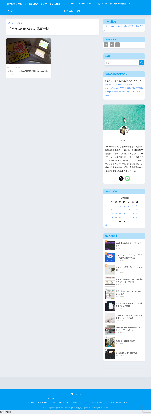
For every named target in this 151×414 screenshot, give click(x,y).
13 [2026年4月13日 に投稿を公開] (112, 213)
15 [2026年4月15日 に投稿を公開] (120, 213)
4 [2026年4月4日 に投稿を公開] (132, 206)
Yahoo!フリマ (129, 26)
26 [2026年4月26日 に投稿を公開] (137, 217)
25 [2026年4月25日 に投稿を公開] (133, 217)
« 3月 (107, 225)
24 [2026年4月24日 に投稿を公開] (128, 217)
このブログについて (94, 4)
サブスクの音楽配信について (130, 4)
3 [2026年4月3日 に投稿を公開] (128, 206)
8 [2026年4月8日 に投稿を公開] (120, 210)
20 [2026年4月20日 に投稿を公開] (112, 217)
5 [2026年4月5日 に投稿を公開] (136, 206)
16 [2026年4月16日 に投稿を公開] (124, 213)
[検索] (141, 62)
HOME (75, 393)
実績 (87, 11)
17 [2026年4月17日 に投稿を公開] (128, 213)
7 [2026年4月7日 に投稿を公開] (115, 210)
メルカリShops (110, 26)
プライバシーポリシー (59, 402)
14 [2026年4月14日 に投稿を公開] (116, 213)
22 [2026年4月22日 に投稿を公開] (120, 217)
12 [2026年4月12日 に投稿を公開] (137, 210)
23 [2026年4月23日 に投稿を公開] (124, 217)
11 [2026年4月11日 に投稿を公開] (133, 210)
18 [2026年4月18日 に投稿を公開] (133, 213)
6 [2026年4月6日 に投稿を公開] (111, 210)
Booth (120, 26)
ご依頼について (110, 4)
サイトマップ (43, 402)
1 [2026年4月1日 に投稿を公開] (120, 206)
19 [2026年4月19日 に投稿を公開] (137, 213)
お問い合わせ (78, 11)
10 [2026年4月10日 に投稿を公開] (128, 210)
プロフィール (78, 4)
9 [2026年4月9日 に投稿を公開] (124, 210)
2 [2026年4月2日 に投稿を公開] (124, 206)
